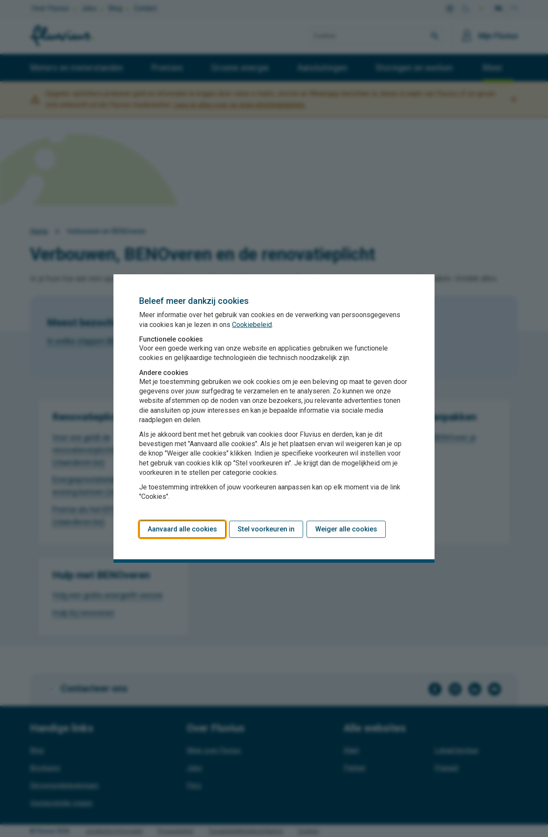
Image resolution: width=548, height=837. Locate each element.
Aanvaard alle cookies (182, 529)
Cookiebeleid (252, 325)
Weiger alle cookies (346, 529)
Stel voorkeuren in (266, 529)
